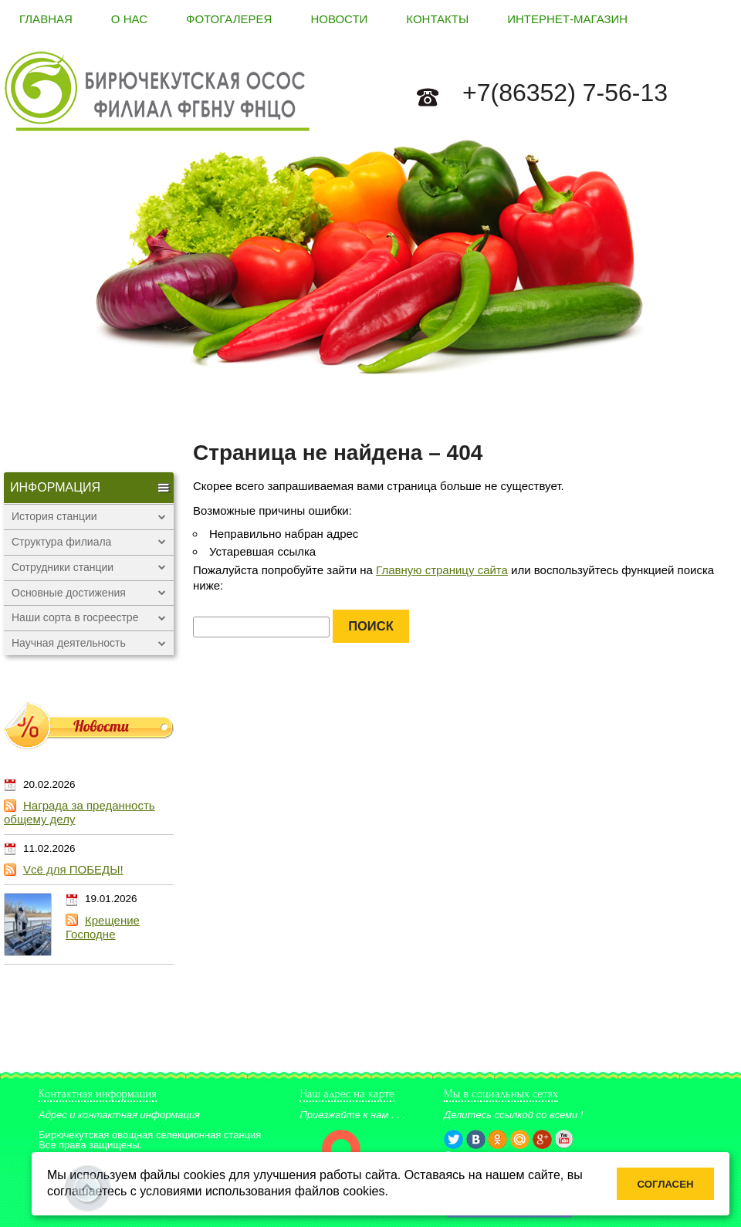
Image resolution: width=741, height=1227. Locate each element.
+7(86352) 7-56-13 (565, 92)
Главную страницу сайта (442, 569)
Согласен (666, 1184)
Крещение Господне (103, 927)
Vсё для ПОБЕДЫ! (73, 869)
